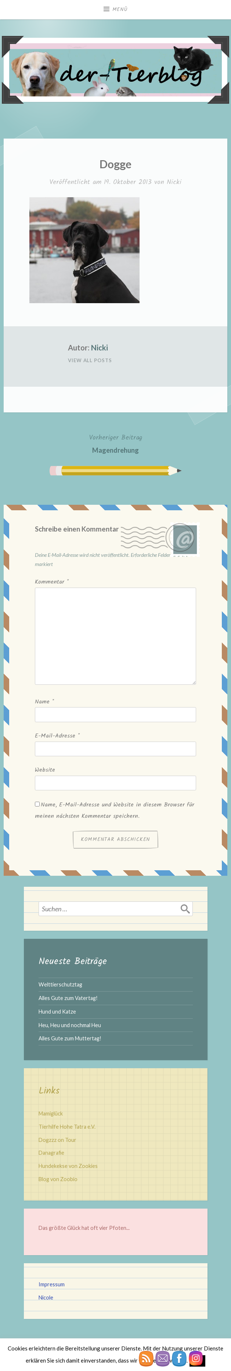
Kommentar (52, 582)
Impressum (52, 1284)
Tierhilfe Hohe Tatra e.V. (67, 1127)
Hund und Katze (57, 1011)
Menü (120, 9)
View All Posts (90, 360)
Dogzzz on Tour (57, 1140)
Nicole (46, 1297)
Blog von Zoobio (58, 1179)
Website (45, 770)
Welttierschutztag (60, 984)
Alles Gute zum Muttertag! (70, 1038)
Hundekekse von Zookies (68, 1166)
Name (44, 701)
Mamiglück (51, 1113)
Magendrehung (115, 443)
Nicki (174, 182)
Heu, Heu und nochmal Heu (70, 1025)
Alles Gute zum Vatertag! (68, 998)
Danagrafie (51, 1153)
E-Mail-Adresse (57, 735)
